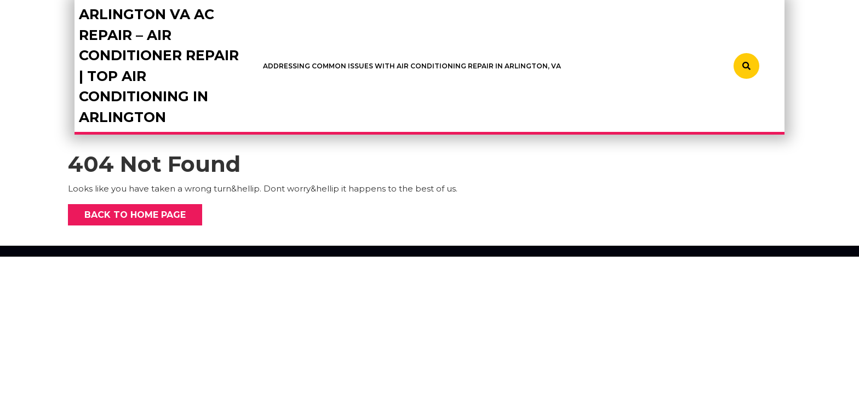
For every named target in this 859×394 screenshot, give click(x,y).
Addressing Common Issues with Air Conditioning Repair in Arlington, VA (412, 66)
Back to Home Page (127, 212)
